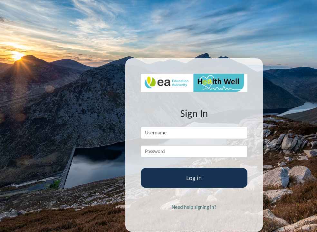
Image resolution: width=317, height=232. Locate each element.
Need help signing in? (194, 207)
